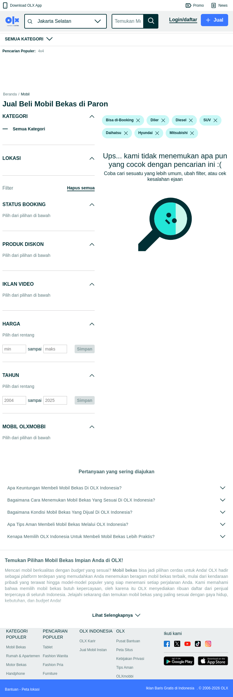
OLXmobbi (124, 676)
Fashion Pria (53, 665)
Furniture (50, 673)
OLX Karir (87, 641)
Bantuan (12, 689)
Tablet (47, 647)
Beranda (10, 94)
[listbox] (138, 120)
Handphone (15, 673)
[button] (22, 5)
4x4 (41, 51)
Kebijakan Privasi (130, 659)
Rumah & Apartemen (23, 656)
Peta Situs (124, 650)
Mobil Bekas (16, 647)
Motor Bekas (16, 665)
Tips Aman (124, 667)
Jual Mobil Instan (93, 650)
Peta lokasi (30, 689)
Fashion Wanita (55, 656)
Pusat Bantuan (128, 641)
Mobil (25, 94)
